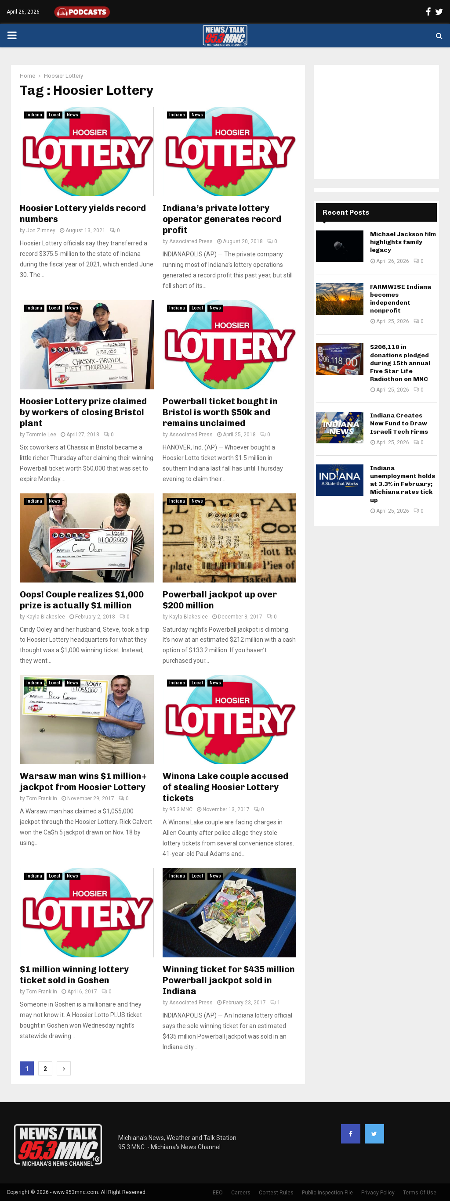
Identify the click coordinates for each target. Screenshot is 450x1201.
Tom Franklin (41, 798)
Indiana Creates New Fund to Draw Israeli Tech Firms (399, 423)
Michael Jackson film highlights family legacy (403, 242)
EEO (218, 1193)
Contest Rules (276, 1193)
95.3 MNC (180, 809)
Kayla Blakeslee (45, 617)
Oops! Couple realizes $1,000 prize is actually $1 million (82, 600)
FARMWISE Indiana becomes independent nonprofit (400, 299)
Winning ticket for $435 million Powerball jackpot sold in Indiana (229, 980)
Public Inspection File (327, 1193)
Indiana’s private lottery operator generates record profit (222, 219)
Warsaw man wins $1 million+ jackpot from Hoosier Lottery (83, 781)
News (72, 114)
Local (54, 114)
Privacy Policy (378, 1193)
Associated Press (191, 241)
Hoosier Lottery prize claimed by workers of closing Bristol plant (83, 412)
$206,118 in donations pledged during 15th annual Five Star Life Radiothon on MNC (400, 363)
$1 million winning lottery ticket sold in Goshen (74, 974)
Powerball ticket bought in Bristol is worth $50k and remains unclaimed (220, 412)
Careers (240, 1193)
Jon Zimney (40, 230)
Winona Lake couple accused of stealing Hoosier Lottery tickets (225, 787)
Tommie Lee (41, 434)
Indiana (34, 114)
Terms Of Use (419, 1193)
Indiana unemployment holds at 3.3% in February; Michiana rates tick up (402, 484)
